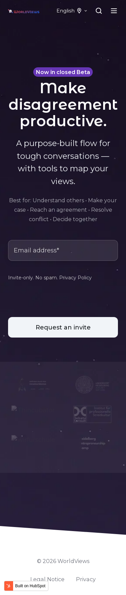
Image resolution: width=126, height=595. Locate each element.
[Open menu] (114, 11)
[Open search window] (99, 11)
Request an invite (63, 327)
